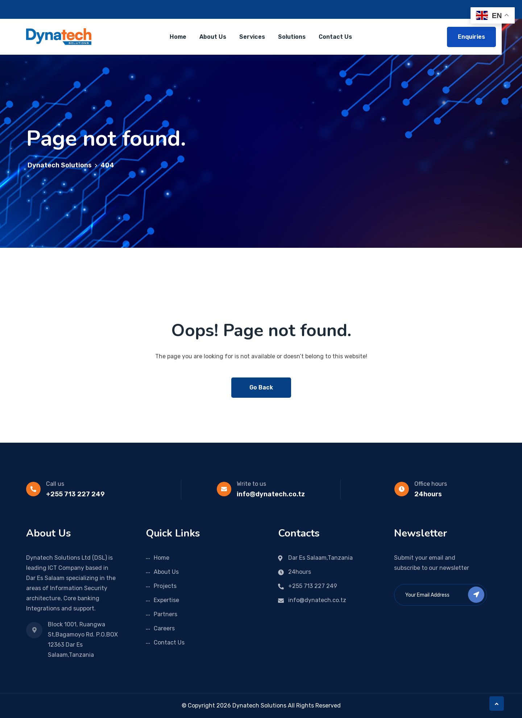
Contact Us (335, 36)
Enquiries (471, 36)
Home (178, 36)
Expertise (166, 600)
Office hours (430, 483)
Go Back (261, 387)
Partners (165, 614)
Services (252, 36)
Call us (55, 483)
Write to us (251, 483)
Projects (165, 586)
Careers (164, 628)
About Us (212, 36)
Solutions (292, 36)
